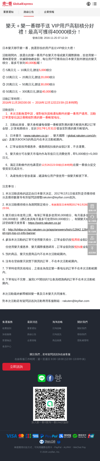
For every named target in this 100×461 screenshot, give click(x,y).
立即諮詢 (16, 366)
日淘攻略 (56, 328)
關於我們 (81, 328)
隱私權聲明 (83, 340)
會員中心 (6, 346)
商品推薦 (56, 340)
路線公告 (29, 12)
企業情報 (49, 12)
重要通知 (8, 12)
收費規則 (6, 328)
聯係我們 (81, 334)
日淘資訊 (56, 334)
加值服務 (6, 334)
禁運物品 (6, 340)
